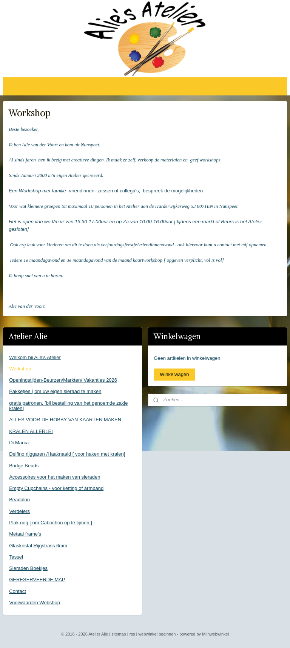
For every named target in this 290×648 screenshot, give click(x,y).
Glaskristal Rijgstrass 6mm (38, 545)
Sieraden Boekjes (28, 568)
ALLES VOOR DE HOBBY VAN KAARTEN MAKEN (65, 419)
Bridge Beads (24, 465)
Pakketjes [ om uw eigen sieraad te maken (55, 391)
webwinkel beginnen (157, 634)
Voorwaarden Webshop (34, 602)
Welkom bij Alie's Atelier (35, 357)
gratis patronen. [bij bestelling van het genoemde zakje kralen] (68, 405)
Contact (17, 591)
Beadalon (19, 499)
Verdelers (19, 511)
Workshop (20, 369)
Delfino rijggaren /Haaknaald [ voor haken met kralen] (67, 454)
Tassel (16, 557)
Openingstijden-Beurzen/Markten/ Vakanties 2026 (63, 380)
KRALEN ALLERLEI (31, 431)
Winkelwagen (174, 374)
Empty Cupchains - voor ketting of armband (56, 488)
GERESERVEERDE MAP (37, 579)
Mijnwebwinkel (215, 634)
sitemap (118, 634)
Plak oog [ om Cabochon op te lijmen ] (50, 522)
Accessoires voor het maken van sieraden (54, 477)
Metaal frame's (25, 534)
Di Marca (19, 442)
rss (132, 634)
